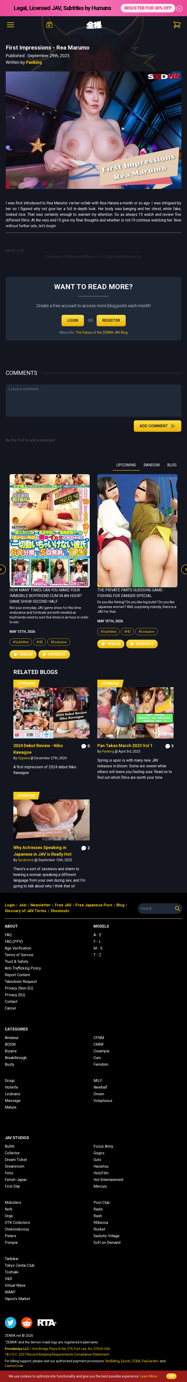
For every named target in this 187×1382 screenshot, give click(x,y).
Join (22, 905)
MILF (98, 1080)
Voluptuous (103, 1100)
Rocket (99, 1229)
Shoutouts (60, 911)
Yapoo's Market (17, 1299)
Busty (9, 1064)
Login (72, 320)
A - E (97, 935)
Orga (9, 1216)
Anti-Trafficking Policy (23, 968)
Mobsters (13, 1202)
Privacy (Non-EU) (19, 988)
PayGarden (150, 1361)
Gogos (99, 1153)
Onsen (99, 1094)
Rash (98, 1216)
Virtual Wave (15, 1285)
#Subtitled (21, 642)
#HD (39, 642)
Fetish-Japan (16, 1179)
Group (10, 1080)
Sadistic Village (106, 1236)
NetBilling (112, 1361)
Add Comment (158, 426)
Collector (12, 1153)
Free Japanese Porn (93, 905)
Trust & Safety (16, 961)
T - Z (97, 955)
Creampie (101, 1051)
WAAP (10, 1292)
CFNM (99, 1037)
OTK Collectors (17, 1222)
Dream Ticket (16, 1159)
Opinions (26, 683)
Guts (97, 1159)
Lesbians (12, 1094)
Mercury (100, 1186)
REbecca (101, 1222)
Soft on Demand (107, 1242)
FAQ (8, 935)
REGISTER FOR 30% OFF (148, 7)
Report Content (17, 975)
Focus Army (103, 1146)
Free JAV (63, 905)
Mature (10, 1107)
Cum (97, 1057)
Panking (34, 62)
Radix (98, 1209)
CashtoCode (14, 1366)
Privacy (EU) (15, 995)
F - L (97, 941)
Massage (13, 1100)
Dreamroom (14, 1166)
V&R (8, 1278)
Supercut (54, 654)
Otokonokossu (17, 1229)
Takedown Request (21, 981)
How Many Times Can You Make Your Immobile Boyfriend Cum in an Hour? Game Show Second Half (46, 596)
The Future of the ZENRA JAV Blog (102, 332)
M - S (98, 948)
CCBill (136, 1361)
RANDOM (152, 465)
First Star (12, 1186)
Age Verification (18, 948)
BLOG (172, 465)
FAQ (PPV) (14, 941)
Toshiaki (12, 1272)
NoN (8, 1209)
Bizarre (11, 1051)
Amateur (12, 1037)
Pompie (11, 1242)
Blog (120, 905)
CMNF (99, 1044)
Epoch (125, 1361)
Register (111, 320)
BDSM (10, 1044)
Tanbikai (11, 1258)
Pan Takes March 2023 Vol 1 (125, 745)
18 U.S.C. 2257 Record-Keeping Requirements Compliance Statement (57, 1354)
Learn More (148, 1376)
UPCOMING (126, 465)
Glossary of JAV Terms (26, 911)
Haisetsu (101, 1166)
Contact (11, 1001)
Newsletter (41, 905)
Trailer (23, 654)
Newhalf (100, 1087)
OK (171, 1376)
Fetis (9, 1173)
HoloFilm (101, 1173)
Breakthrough (16, 1057)
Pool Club (102, 1202)
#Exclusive (59, 642)
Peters (10, 1236)
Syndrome (26, 860)
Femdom (101, 1064)
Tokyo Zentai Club (20, 1265)
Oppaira (24, 758)
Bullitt (9, 1146)
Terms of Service (19, 955)
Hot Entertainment (108, 1179)
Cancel (10, 1008)
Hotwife (11, 1087)
